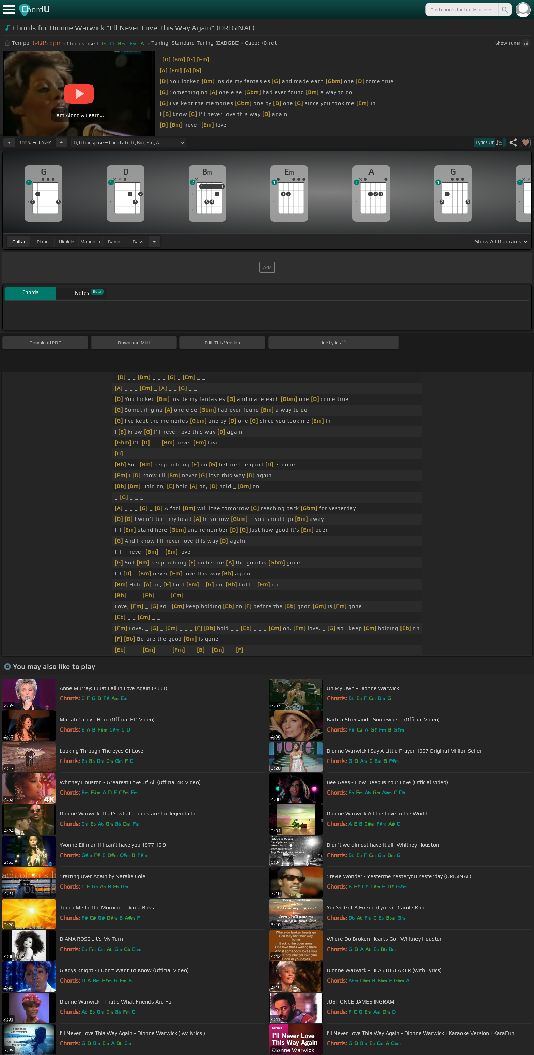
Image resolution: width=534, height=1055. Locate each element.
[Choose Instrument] (154, 241)
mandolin (90, 241)
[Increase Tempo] (61, 142)
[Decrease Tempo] (9, 142)
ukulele (66, 241)
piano (43, 241)
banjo (114, 241)
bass (138, 241)
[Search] (504, 9)
